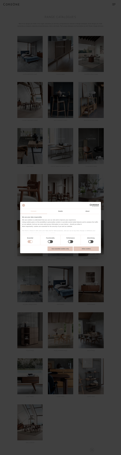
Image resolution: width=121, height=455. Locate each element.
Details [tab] (60, 211)
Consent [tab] (33, 211)
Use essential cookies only (60, 249)
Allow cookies (86, 249)
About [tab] (87, 211)
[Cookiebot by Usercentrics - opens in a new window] (91, 205)
